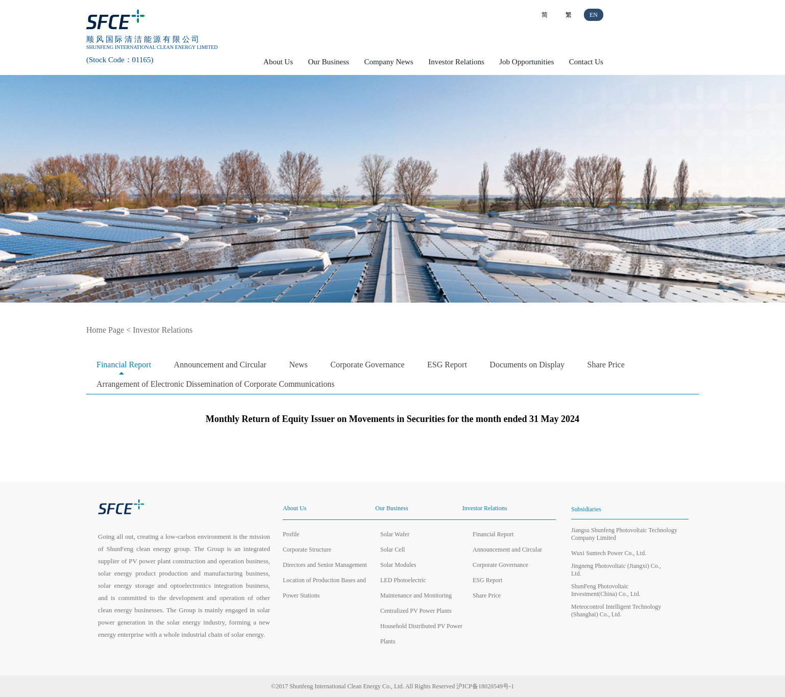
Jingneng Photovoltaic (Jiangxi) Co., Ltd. (616, 569)
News (298, 364)
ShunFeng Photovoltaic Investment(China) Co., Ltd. (606, 590)
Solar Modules (398, 564)
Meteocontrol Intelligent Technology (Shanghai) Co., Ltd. (616, 610)
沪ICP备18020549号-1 (485, 686)
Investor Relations (456, 62)
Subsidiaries (586, 509)
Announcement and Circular (220, 364)
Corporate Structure (307, 549)
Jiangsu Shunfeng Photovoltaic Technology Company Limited (624, 534)
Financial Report (123, 364)
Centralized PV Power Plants (415, 610)
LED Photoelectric (403, 580)
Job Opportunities (526, 62)
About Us (278, 62)
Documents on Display (527, 364)
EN (594, 14)
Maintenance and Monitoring (416, 595)
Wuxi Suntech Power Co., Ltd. (608, 553)
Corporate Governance (367, 364)
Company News (388, 62)
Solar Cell (392, 549)
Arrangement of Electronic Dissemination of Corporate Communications (215, 384)
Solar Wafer (394, 534)
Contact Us (586, 62)
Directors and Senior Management (325, 564)
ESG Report (447, 364)
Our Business (328, 62)
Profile (291, 534)
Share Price (606, 364)
